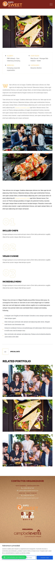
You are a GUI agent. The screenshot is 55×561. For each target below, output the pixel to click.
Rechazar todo (27, 557)
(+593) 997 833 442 (27, 495)
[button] (14, 557)
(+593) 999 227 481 (27, 488)
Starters (39, 68)
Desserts (33, 68)
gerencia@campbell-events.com (27, 490)
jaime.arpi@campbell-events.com (27, 498)
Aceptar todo (45, 557)
